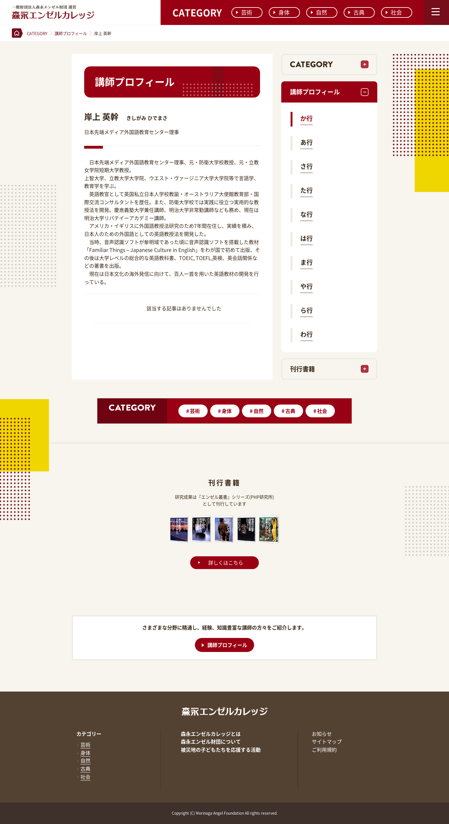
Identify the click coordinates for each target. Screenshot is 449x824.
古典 (356, 12)
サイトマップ (327, 741)
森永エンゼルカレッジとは (211, 733)
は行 (306, 238)
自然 (319, 12)
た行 (306, 190)
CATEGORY (197, 12)
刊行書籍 (302, 368)
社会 (394, 12)
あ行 (306, 142)
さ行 (306, 166)
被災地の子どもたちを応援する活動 (221, 749)
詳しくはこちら (225, 562)
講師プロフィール (315, 91)
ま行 (306, 262)
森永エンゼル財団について (211, 741)
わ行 (306, 334)
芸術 (244, 12)
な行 (306, 214)
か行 (306, 118)
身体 (281, 12)
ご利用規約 (324, 749)
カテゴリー (88, 733)
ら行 (306, 310)
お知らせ (322, 733)
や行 (306, 286)
